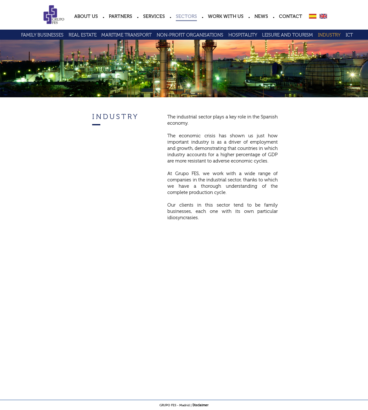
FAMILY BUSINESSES (42, 35)
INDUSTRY (329, 35)
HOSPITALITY (242, 35)
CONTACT (290, 16)
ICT (349, 35)
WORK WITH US (225, 16)
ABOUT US (86, 16)
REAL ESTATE (83, 35)
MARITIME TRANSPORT (126, 35)
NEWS (261, 16)
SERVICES (154, 16)
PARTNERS (120, 16)
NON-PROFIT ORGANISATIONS (190, 35)
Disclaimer (200, 405)
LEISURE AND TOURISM (287, 35)
